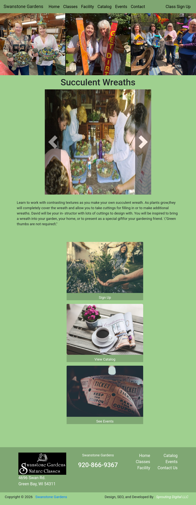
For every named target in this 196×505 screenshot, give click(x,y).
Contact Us (168, 467)
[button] (53, 142)
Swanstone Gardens (23, 6)
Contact (138, 6)
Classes (70, 6)
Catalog (104, 6)
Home (54, 6)
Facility (87, 6)
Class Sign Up (178, 6)
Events (121, 6)
